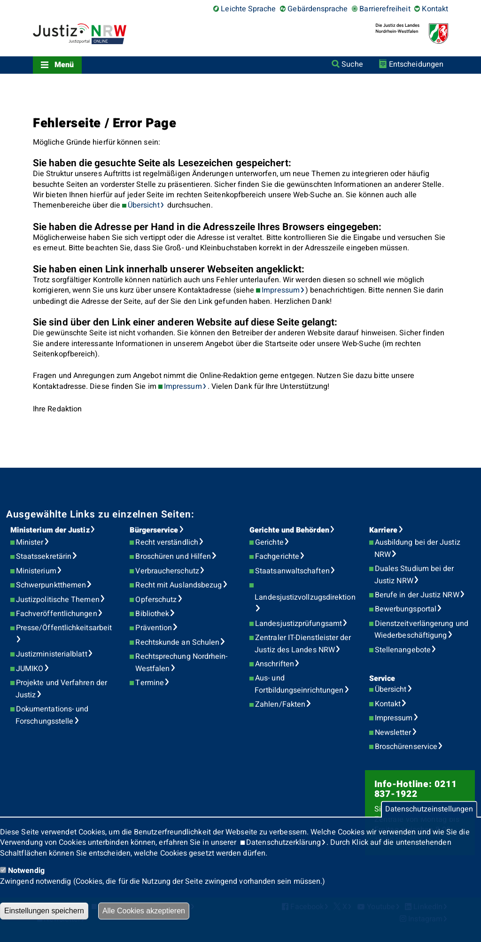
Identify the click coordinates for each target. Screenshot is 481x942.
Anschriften (274, 664)
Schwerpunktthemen (51, 585)
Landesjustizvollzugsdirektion (305, 597)
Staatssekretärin (43, 556)
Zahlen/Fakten (280, 704)
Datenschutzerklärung (283, 842)
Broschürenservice (406, 746)
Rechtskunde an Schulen (177, 642)
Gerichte (269, 542)
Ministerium (36, 571)
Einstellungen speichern (44, 911)
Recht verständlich (166, 542)
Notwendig (26, 870)
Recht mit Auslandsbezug (178, 585)
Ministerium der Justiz (50, 530)
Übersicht (144, 205)
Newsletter (393, 732)
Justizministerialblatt (51, 654)
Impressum (281, 290)
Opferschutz (156, 599)
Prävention (153, 627)
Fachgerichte (277, 556)
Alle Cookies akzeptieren (143, 911)
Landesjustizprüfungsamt (298, 623)
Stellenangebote (403, 650)
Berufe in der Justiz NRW (417, 595)
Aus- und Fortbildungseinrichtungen (299, 684)
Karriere (383, 530)
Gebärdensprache (317, 9)
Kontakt (435, 9)
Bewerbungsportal (405, 609)
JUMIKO (29, 668)
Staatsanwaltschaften (292, 571)
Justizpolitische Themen (58, 599)
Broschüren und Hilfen (173, 556)
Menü (64, 64)
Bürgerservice (154, 530)
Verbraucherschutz (167, 571)
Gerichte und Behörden (289, 530)
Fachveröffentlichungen (56, 613)
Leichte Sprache (248, 9)
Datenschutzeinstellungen (429, 809)
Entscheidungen (416, 64)
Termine (149, 682)
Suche (352, 64)
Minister (30, 542)
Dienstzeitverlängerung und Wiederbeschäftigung (421, 629)
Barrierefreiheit (384, 9)
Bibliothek (152, 613)
